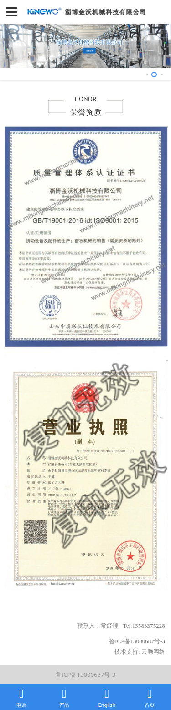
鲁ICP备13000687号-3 (85, 674)
